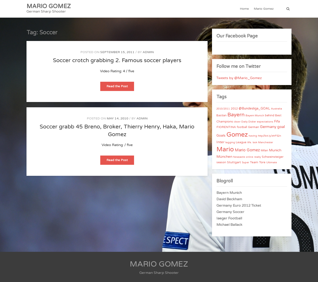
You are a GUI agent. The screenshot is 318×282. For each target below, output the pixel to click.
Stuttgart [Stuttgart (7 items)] (234, 162)
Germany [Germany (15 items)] (268, 126)
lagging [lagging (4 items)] (230, 142)
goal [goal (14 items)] (281, 126)
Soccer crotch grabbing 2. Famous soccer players (117, 60)
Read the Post (120, 87)
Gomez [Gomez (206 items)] (237, 134)
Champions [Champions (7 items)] (224, 121)
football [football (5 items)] (242, 127)
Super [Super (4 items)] (245, 162)
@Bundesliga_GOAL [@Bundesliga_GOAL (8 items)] (254, 108)
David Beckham (229, 199)
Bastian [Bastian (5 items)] (221, 115)
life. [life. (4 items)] (249, 142)
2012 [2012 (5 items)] (234, 108)
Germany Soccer (230, 212)
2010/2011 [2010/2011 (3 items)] (223, 108)
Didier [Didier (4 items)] (252, 121)
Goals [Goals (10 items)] (220, 135)
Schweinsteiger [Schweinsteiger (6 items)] (273, 157)
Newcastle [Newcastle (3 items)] (239, 157)
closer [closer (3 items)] (237, 121)
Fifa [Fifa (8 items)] (277, 121)
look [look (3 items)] (255, 142)
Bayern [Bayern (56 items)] (236, 115)
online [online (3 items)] (249, 157)
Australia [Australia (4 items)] (276, 108)
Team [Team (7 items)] (254, 162)
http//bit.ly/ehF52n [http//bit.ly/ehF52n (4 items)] (269, 135)
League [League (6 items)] (241, 142)
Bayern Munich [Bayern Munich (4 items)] (255, 115)
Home (244, 9)
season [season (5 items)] (221, 162)
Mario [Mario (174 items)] (225, 149)
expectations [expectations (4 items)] (265, 121)
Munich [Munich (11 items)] (275, 150)
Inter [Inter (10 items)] (220, 142)
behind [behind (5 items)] (269, 115)
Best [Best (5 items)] (278, 115)
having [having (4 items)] (253, 135)
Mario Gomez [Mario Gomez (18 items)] (247, 150)
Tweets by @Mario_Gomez (239, 78)
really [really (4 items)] (257, 156)
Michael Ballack (229, 225)
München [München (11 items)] (224, 156)
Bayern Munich (229, 193)
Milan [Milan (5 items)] (264, 150)
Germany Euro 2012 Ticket (238, 205)
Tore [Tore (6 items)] (262, 162)
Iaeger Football (229, 218)
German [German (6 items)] (253, 127)
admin (148, 52)
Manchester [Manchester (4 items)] (265, 142)
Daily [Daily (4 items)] (244, 121)
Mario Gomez (264, 9)
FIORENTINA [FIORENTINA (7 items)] (226, 127)
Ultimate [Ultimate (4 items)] (271, 162)
